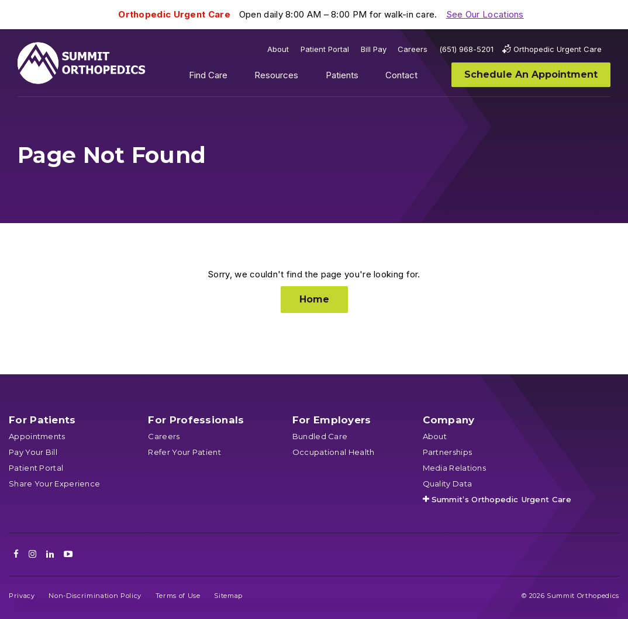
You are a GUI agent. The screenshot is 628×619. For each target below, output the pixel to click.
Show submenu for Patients (367, 78)
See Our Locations (485, 14)
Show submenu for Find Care (236, 78)
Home (314, 299)
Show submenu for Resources (308, 78)
